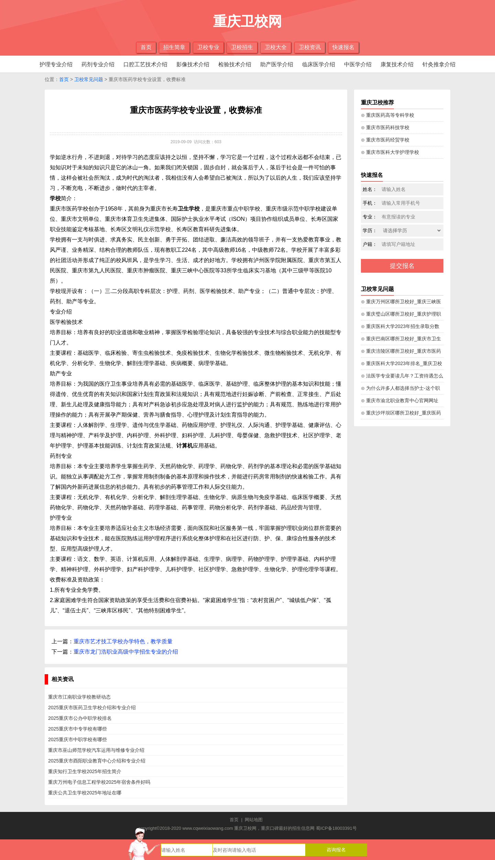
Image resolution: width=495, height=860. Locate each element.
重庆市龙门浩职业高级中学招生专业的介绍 (126, 652)
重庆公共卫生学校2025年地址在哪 (84, 792)
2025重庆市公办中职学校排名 (80, 718)
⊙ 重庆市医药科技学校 (385, 127)
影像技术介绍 (192, 64)
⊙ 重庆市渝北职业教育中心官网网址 (399, 400)
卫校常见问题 (88, 79)
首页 (146, 47)
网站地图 (254, 819)
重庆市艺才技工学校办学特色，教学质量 (123, 641)
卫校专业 (208, 47)
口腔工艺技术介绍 (145, 64)
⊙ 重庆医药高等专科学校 (387, 115)
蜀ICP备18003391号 (336, 828)
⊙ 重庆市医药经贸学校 (385, 140)
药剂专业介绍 (97, 64)
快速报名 (343, 47)
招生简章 (174, 47)
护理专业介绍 (56, 64)
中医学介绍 (358, 64)
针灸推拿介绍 (438, 64)
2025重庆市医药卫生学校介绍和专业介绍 (92, 707)
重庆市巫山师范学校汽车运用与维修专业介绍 (96, 750)
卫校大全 (276, 47)
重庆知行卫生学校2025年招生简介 (84, 771)
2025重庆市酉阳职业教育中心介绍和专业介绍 (96, 760)
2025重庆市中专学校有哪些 (77, 729)
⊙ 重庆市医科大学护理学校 (390, 152)
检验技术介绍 (234, 64)
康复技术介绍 (397, 64)
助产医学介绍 (276, 64)
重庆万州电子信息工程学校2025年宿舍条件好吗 (99, 782)
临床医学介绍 (318, 64)
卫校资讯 (310, 47)
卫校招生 (242, 47)
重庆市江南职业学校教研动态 (79, 697)
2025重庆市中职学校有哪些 (77, 739)
